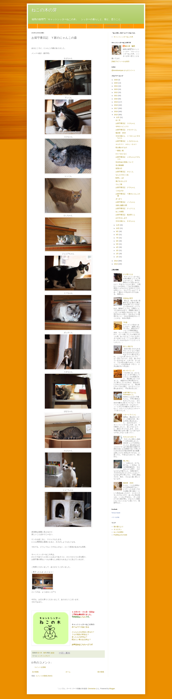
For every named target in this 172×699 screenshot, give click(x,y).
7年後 (125, 322)
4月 (117, 247)
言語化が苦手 (128, 298)
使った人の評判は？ (79, 637)
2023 (116, 89)
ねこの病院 (120, 211)
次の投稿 (35, 672)
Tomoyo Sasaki (116, 512)
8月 (117, 234)
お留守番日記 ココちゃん (125, 123)
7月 (117, 238)
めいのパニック (129, 370)
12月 (118, 117)
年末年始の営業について (124, 162)
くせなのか (120, 191)
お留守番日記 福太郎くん (125, 215)
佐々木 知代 (130, 46)
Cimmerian (92, 688)
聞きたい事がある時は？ (81, 639)
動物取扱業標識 (111, 26)
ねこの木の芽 (44, 10)
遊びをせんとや (121, 181)
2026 (116, 80)
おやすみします (121, 218)
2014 (116, 261)
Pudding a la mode (120, 535)
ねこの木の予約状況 (47, 26)
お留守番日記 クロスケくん (126, 130)
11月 (118, 225)
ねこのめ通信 (118, 532)
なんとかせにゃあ (122, 175)
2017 (116, 108)
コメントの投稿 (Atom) (44, 676)
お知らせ (63, 26)
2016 (116, 111)
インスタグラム (77, 26)
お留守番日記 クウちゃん (125, 187)
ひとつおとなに (121, 154)
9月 (117, 231)
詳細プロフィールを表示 (120, 61)
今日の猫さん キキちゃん (125, 221)
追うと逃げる (128, 346)
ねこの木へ (126, 26)
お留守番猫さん (94, 26)
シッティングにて (44, 656)
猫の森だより (118, 527)
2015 (116, 115)
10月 (118, 228)
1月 (117, 257)
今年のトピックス (122, 126)
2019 (116, 102)
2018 (116, 105)
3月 (117, 250)
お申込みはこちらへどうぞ (82, 644)
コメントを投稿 (40, 667)
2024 (116, 86)
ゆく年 (118, 120)
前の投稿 (100, 672)
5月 (117, 244)
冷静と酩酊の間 (121, 205)
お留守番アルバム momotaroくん (130, 393)
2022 (116, 92)
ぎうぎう (119, 199)
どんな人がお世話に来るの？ (83, 632)
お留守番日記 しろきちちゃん (127, 141)
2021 (116, 95)
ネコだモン (118, 529)
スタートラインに (129, 415)
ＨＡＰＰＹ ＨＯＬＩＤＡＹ (126, 144)
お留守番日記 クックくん (125, 208)
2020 (116, 99)
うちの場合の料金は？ (80, 634)
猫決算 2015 (121, 133)
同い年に (126, 461)
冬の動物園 (120, 165)
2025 (116, 83)
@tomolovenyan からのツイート (123, 70)
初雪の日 (119, 168)
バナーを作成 (115, 517)
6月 (117, 241)
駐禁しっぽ (120, 178)
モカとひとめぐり (129, 437)
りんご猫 (119, 184)
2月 (117, 254)
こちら (83, 617)
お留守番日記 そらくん (124, 172)
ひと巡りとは (128, 274)
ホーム (32, 26)
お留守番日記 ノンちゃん (125, 202)
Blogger (112, 688)
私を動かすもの (121, 147)
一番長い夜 (120, 151)
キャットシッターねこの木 (123, 37)
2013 (116, 264)
